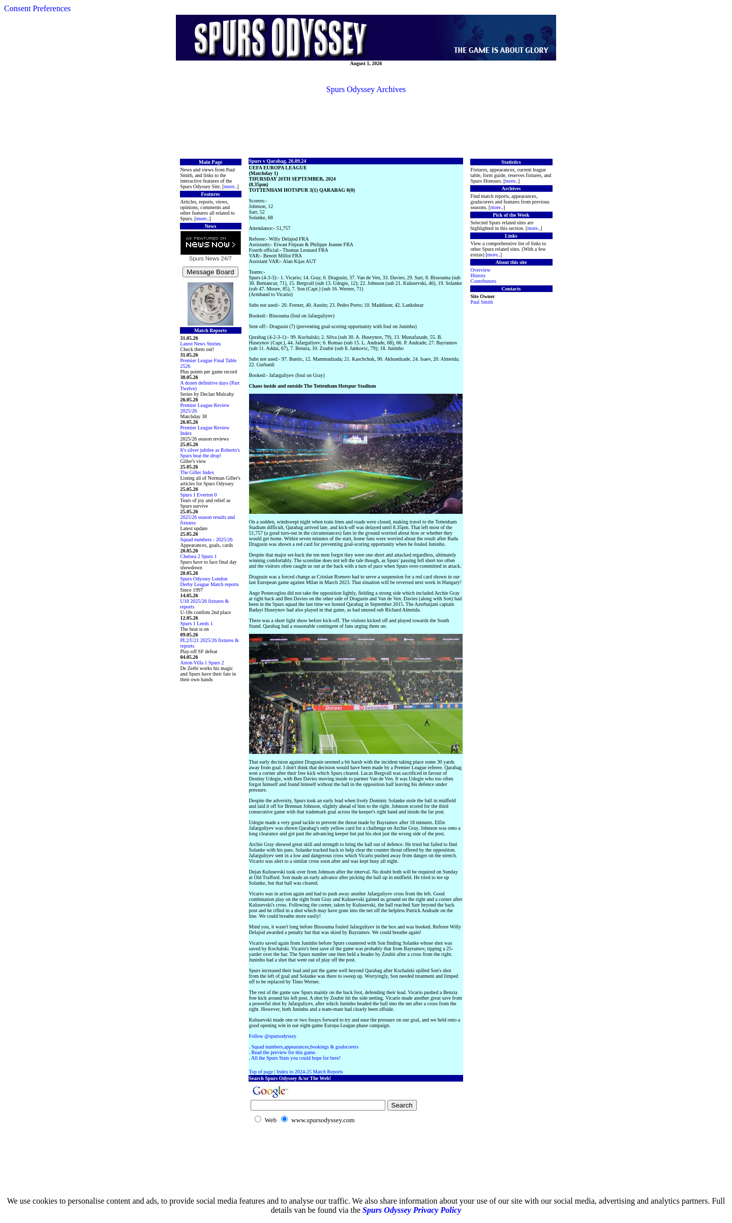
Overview (481, 270)
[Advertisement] (366, 125)
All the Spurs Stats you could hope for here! (296, 1058)
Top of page (261, 1071)
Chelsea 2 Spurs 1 (198, 556)
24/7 (225, 258)
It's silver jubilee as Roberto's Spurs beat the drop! (210, 452)
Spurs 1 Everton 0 (198, 495)
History (478, 275)
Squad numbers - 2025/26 (206, 539)
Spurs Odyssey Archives (366, 89)
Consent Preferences (37, 8)
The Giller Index (197, 472)
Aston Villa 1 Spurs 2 (202, 662)
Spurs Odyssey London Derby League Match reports (209, 581)
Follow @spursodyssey (272, 1036)
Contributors (484, 281)
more (229, 186)
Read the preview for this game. (284, 1052)
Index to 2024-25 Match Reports (310, 1071)
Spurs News (204, 258)
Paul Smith (482, 302)
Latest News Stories (200, 343)
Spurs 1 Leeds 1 (196, 623)
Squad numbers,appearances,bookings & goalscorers (305, 1047)
